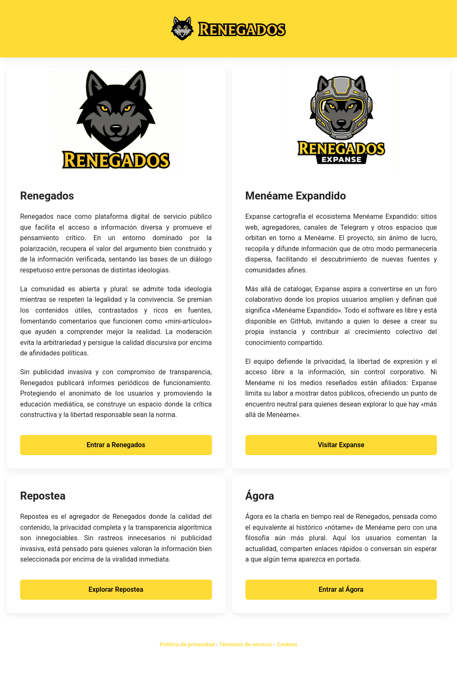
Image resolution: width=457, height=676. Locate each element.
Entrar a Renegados (116, 445)
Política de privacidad (187, 644)
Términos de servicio (245, 644)
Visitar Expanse (341, 445)
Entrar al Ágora (341, 589)
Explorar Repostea (115, 589)
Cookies (287, 644)
